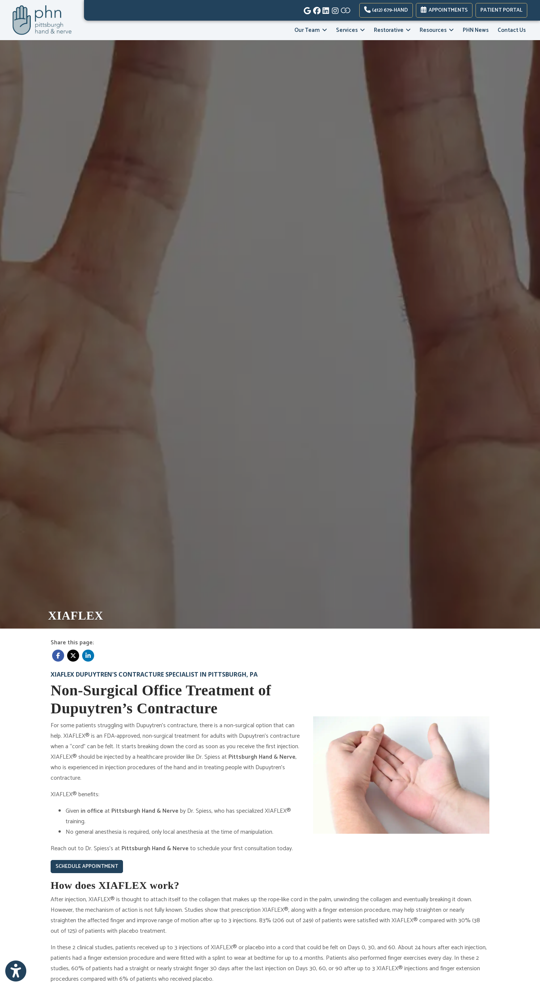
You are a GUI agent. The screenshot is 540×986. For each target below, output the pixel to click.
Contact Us (512, 30)
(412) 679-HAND (386, 10)
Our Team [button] (310, 30)
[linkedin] (325, 9)
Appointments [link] (444, 10)
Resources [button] (437, 30)
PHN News (476, 30)
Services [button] (350, 30)
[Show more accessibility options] (15, 971)
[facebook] (316, 9)
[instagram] (335, 9)
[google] (306, 9)
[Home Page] (42, 20)
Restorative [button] (392, 30)
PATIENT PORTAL (501, 10)
